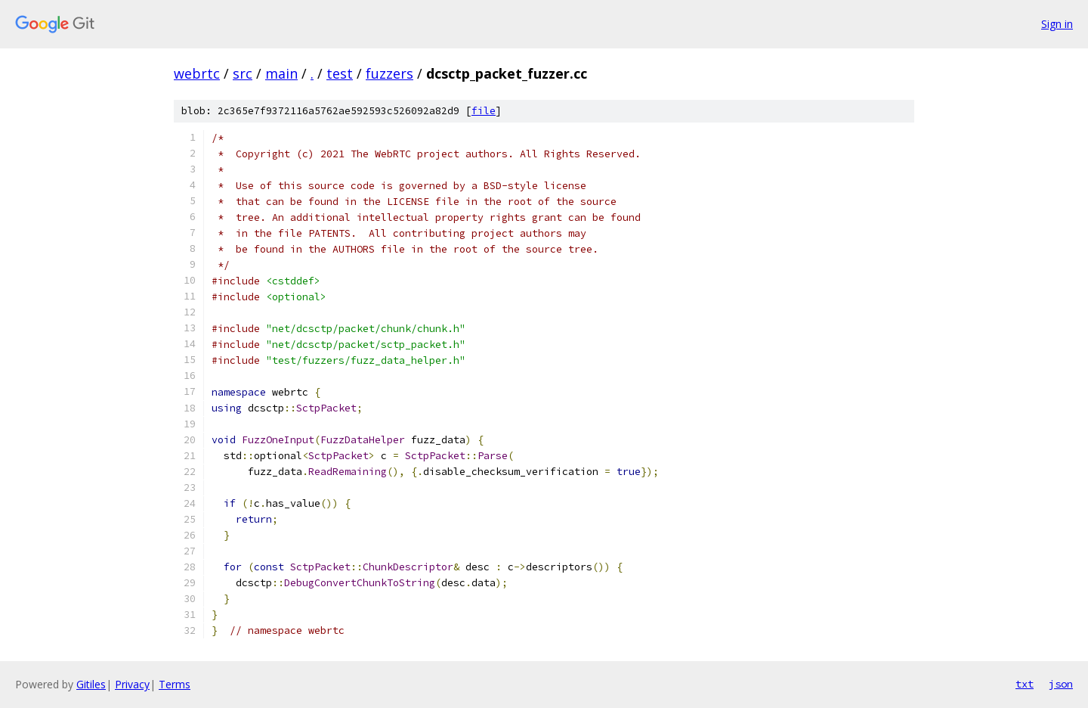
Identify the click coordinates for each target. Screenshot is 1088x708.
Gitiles (91, 684)
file (483, 110)
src (242, 73)
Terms (174, 684)
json (1061, 684)
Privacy (132, 684)
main (281, 73)
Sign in (1057, 24)
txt (1024, 684)
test (339, 73)
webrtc (197, 73)
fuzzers (389, 73)
